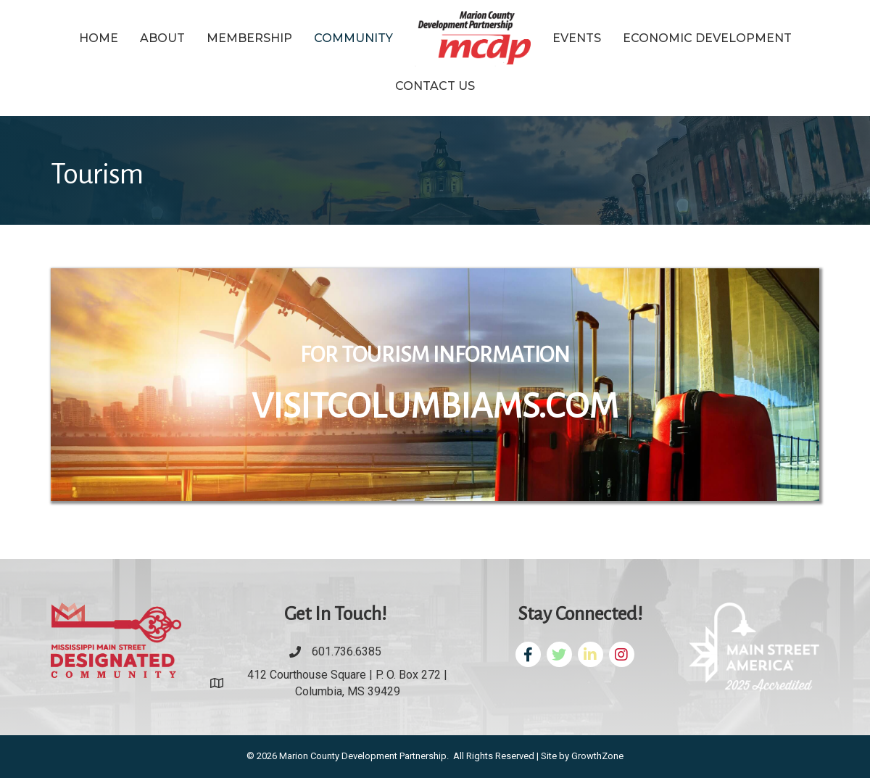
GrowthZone (597, 755)
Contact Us (435, 86)
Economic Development (707, 38)
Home (98, 38)
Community (353, 38)
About (162, 38)
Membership (249, 38)
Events (576, 38)
